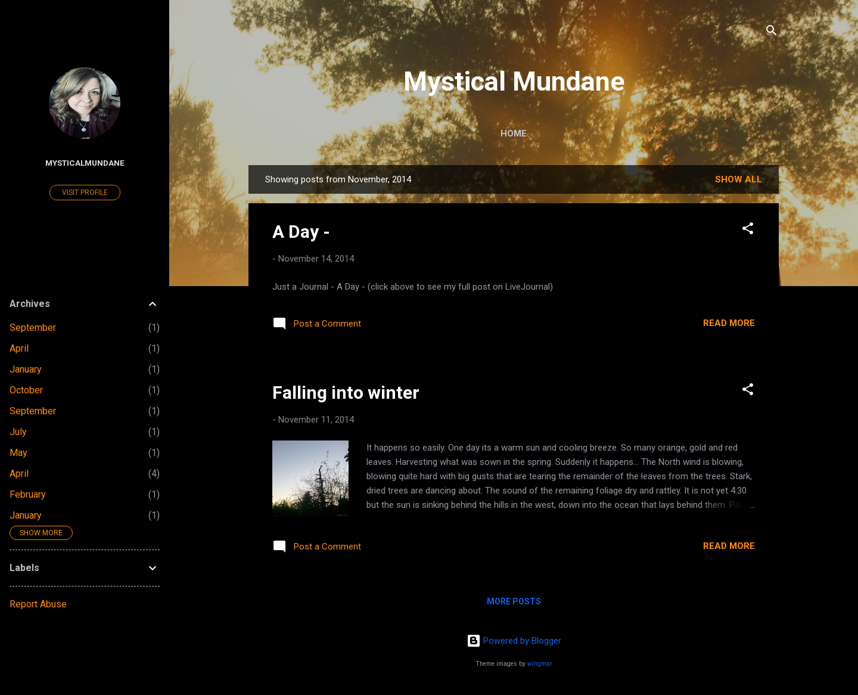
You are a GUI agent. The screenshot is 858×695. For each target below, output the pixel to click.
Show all (738, 179)
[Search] (771, 32)
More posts (514, 601)
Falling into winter (345, 392)
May (18, 452)
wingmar (539, 664)
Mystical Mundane (513, 81)
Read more (729, 323)
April (19, 348)
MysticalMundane (85, 162)
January (26, 369)
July (18, 432)
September (33, 327)
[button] (748, 230)
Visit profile (85, 192)
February (28, 494)
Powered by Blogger (514, 640)
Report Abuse (38, 604)
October (26, 390)
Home (513, 133)
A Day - (301, 231)
